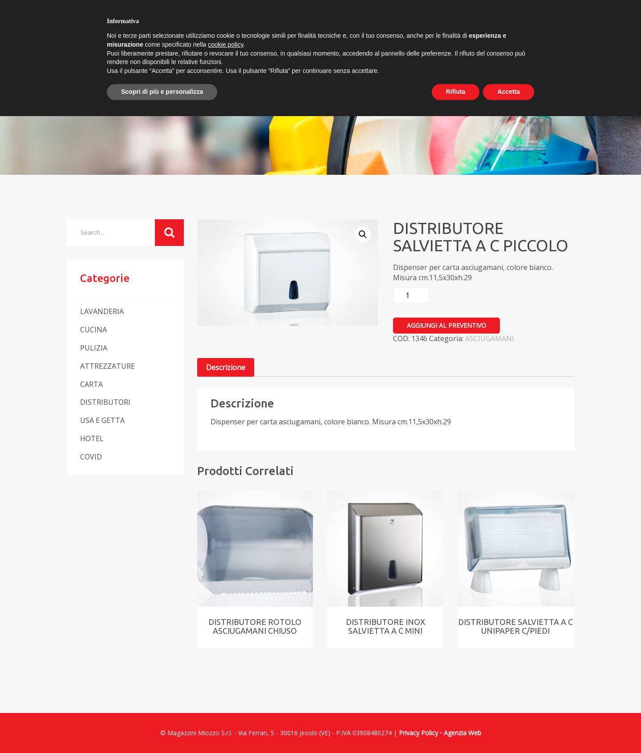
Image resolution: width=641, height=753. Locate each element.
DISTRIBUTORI (105, 402)
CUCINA (93, 329)
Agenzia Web (462, 733)
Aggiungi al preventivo (446, 325)
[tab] (225, 367)
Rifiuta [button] (456, 91)
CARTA (91, 384)
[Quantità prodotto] (411, 295)
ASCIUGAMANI (489, 338)
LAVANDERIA (102, 311)
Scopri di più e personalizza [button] (162, 91)
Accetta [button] (508, 91)
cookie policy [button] (225, 44)
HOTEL (92, 438)
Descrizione (225, 367)
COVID (91, 457)
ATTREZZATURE (107, 366)
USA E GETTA (102, 420)
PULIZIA (93, 348)
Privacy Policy (418, 733)
